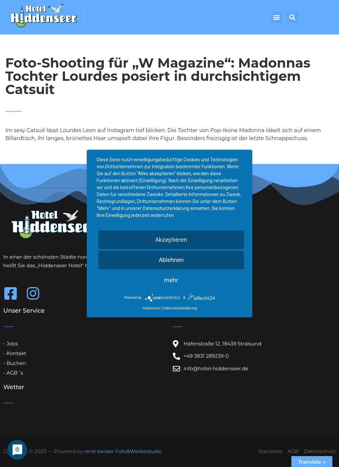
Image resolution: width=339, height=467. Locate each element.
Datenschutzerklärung (180, 308)
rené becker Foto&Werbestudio (123, 451)
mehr (171, 280)
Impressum (151, 308)
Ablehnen (171, 259)
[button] (276, 17)
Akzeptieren (171, 239)
